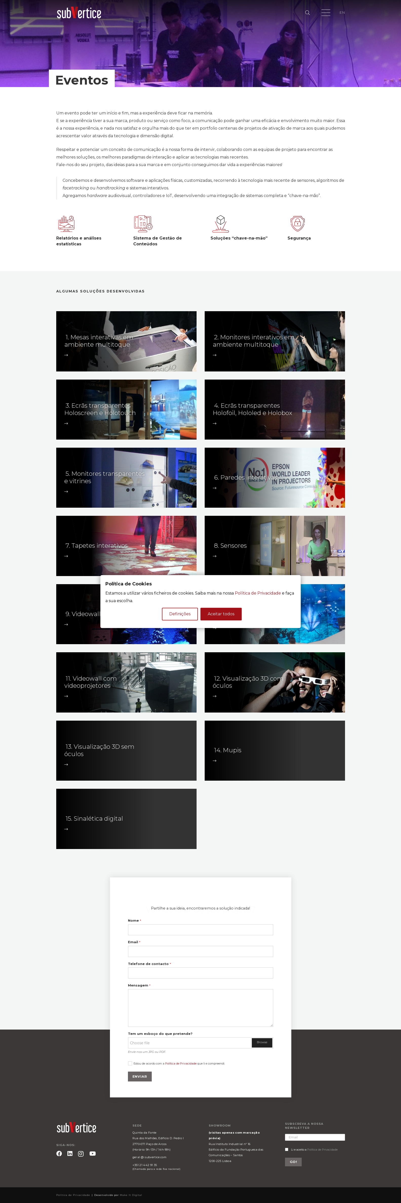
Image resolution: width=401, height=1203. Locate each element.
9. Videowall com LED (98, 614)
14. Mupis (227, 750)
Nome (134, 920)
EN (342, 12)
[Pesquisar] (308, 12)
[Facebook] (59, 1153)
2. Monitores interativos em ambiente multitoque (253, 340)
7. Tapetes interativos (97, 545)
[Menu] (326, 12)
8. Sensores (230, 545)
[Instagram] (81, 1154)
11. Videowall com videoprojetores (90, 682)
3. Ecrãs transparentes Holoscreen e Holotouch (100, 409)
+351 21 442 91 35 (144, 1165)
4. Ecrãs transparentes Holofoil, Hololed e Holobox (252, 409)
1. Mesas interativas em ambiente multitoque (98, 340)
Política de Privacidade (181, 1063)
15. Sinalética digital (94, 818)
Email (134, 942)
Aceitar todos (221, 614)
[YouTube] (92, 1153)
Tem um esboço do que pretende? (160, 1034)
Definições (179, 614)
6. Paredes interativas (245, 477)
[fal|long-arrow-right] (66, 354)
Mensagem (139, 985)
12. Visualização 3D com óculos (248, 682)
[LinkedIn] (69, 1153)
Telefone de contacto (149, 964)
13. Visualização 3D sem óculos (99, 750)
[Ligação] (79, 12)
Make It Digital (131, 1195)
